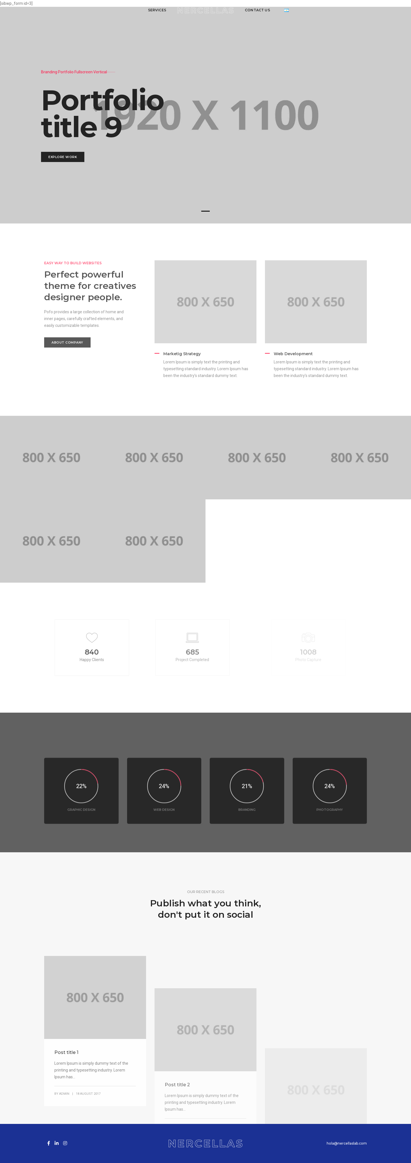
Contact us (257, 10)
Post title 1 (66, 1122)
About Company (67, 342)
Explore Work (62, 157)
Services (157, 10)
